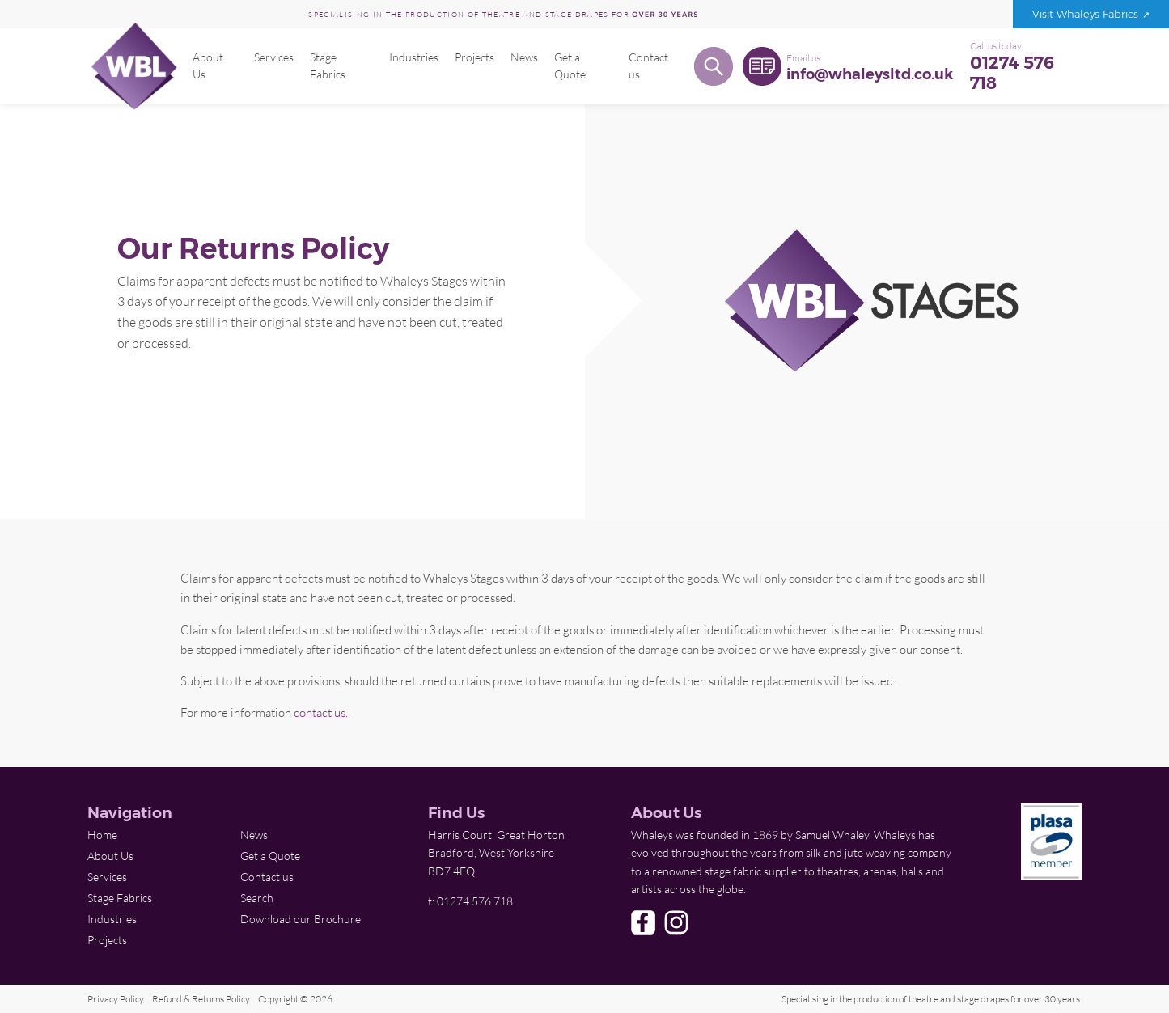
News (523, 57)
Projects (473, 57)
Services (273, 57)
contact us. (322, 712)
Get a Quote (569, 65)
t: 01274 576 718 (470, 901)
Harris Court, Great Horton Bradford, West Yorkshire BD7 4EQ (496, 853)
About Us (208, 65)
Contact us (647, 65)
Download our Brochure (300, 919)
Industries (413, 57)
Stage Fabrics (327, 65)
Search (256, 898)
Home (102, 834)
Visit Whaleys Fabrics (1085, 14)
